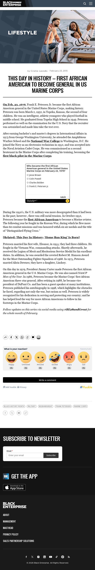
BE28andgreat (45, 404)
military (31, 404)
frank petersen (63, 404)
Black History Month (14, 404)
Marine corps (80, 404)
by (37, 71)
